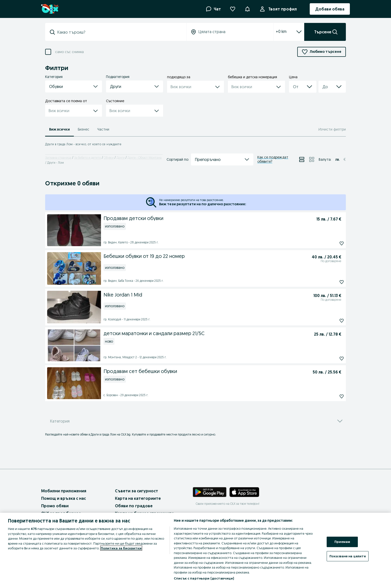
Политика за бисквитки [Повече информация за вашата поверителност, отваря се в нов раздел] (121, 548)
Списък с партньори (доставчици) (204, 578)
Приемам (342, 542)
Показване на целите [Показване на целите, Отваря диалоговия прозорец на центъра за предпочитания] (347, 556)
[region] (195, 549)
